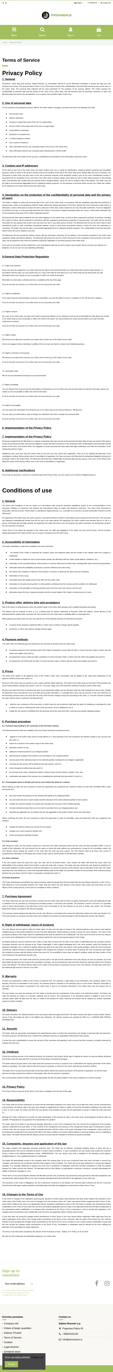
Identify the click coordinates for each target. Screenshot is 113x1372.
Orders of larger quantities (17, 1328)
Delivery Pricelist (12, 1333)
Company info (11, 1323)
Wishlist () (92, 3)
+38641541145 (70, 1334)
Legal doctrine (11, 1347)
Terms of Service (12, 1337)
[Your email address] (15, 1284)
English (79, 3)
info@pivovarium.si (72, 1339)
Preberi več (37, 1357)
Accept (11, 1364)
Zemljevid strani (12, 1351)
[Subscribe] (31, 1284)
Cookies (8, 1342)
